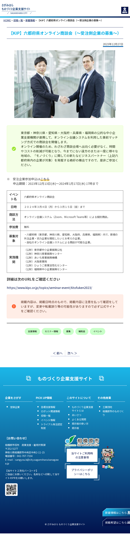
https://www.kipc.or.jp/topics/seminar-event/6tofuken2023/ (49, 287)
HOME (7, 20)
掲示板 (75, 428)
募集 (68, 331)
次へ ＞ (72, 353)
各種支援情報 (48, 407)
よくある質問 (79, 419)
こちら (44, 179)
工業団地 (107, 407)
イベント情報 (48, 420)
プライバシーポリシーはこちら (82, 472)
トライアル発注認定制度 (51, 426)
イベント (97, 331)
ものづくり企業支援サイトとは (82, 408)
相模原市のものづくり (113, 413)
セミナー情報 (51, 331)
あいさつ (76, 415)
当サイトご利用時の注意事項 (82, 455)
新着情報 (30, 20)
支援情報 (32, 331)
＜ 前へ (58, 353)
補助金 (82, 331)
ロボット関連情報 (50, 411)
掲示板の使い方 (80, 423)
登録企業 (15, 407)
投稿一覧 (18, 20)
